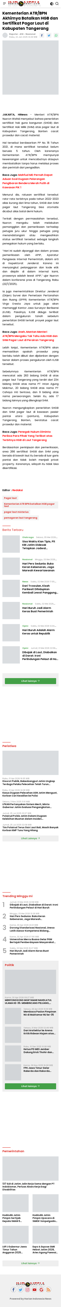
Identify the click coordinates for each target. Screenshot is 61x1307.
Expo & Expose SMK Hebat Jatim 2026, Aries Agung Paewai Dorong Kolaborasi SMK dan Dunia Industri (44, 1249)
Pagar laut (10, 498)
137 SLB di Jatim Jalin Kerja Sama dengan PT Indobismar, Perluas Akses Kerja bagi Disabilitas (28, 1186)
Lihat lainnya (30, 681)
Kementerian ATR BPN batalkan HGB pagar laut (29, 505)
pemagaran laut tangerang (20, 517)
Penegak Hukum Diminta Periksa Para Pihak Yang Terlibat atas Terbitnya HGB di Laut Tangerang (27, 436)
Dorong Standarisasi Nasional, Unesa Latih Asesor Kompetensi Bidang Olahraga (32, 929)
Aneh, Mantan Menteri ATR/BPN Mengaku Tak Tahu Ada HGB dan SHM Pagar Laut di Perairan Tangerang (30, 336)
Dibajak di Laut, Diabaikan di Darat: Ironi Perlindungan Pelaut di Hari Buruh (40, 657)
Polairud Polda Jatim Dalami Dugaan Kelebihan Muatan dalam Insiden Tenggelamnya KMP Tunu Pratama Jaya (26, 817)
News (25, 581)
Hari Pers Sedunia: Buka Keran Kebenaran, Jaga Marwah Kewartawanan (38, 567)
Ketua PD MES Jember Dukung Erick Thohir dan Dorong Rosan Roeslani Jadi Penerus (38, 1051)
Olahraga (28, 537)
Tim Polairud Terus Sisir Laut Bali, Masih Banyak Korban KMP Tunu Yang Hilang (30, 829)
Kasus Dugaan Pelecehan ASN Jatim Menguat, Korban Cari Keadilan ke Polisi (29, 794)
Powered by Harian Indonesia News (30, 1298)
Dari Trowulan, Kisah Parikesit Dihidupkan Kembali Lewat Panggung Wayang (39, 591)
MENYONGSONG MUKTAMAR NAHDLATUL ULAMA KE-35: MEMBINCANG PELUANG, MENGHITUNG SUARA (28, 1002)
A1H (21, 34)
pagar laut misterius (16, 512)
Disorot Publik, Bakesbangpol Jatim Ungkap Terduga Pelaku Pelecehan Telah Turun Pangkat (28, 782)
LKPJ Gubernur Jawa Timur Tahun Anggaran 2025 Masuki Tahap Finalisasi (14, 1249)
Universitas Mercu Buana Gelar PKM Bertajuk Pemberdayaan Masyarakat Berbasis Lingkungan (32, 941)
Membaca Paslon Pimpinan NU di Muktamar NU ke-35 (40, 1013)
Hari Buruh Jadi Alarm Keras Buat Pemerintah (37, 609)
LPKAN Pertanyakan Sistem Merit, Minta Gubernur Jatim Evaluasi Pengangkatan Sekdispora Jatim (26, 806)
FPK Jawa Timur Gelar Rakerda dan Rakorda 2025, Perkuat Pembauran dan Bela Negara (39, 1069)
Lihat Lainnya (30, 838)
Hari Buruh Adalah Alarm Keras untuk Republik (38, 631)
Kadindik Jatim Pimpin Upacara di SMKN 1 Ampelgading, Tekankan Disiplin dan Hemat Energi (45, 1218)
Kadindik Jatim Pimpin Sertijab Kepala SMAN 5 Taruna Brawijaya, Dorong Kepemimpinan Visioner (13, 1218)
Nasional (30, 34)
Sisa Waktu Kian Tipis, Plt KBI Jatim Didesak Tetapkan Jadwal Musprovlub (38, 546)
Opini (25, 625)
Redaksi (17, 490)
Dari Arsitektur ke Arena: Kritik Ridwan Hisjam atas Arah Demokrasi (39, 1032)
